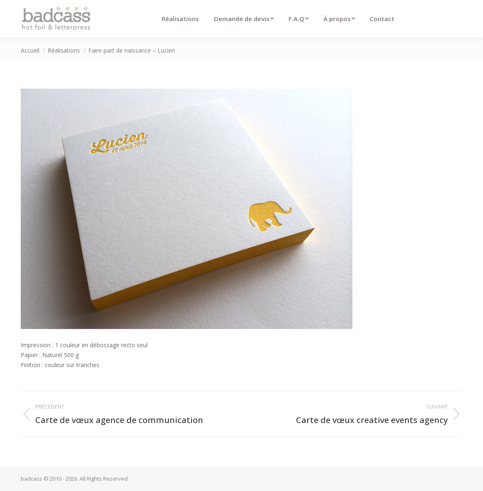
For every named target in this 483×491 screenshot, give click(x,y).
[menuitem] (180, 18)
